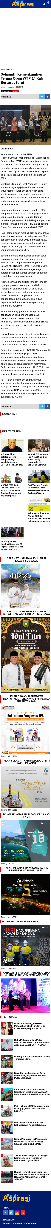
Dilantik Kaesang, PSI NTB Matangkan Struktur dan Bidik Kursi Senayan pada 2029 (30, 1026)
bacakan (6, 91)
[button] (48, 1)
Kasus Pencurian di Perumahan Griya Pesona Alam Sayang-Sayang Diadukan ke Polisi (30, 1141)
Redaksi (7, 1223)
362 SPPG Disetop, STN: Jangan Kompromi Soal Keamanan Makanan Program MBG (31, 1158)
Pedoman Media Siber (24, 1223)
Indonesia (9, 69)
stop (15, 91)
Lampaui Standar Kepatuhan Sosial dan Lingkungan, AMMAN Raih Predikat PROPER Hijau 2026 (32, 1092)
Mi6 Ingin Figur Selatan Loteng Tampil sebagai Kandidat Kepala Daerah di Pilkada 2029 (12, 459)
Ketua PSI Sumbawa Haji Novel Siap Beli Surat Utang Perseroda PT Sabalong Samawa (38, 459)
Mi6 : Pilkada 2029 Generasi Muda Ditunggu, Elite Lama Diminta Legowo (31, 1108)
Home (3, 69)
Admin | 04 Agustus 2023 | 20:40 (12, 87)
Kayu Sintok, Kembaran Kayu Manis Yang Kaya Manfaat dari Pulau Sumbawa (30, 1075)
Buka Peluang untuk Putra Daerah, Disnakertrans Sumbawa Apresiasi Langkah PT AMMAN (31, 1042)
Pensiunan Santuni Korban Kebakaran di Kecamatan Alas (30, 1123)
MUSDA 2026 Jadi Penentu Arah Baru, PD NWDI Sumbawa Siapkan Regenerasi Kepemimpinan (11, 490)
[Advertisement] (25, 26)
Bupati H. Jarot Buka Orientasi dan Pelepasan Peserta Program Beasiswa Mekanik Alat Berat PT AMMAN (31, 1176)
